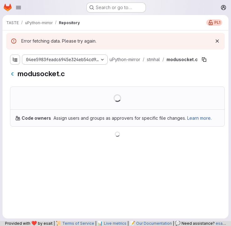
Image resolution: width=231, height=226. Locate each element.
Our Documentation (154, 223)
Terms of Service (78, 223)
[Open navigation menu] (18, 8)
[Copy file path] (204, 60)
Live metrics (115, 223)
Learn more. (199, 118)
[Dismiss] (217, 41)
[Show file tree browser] (15, 60)
